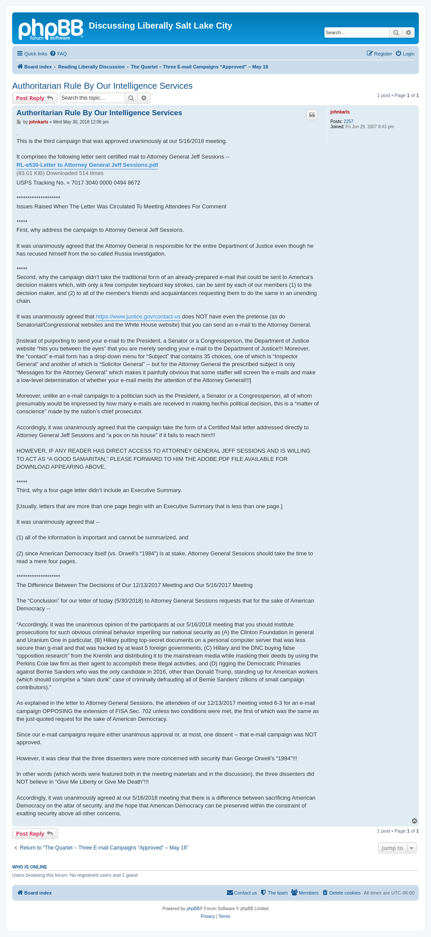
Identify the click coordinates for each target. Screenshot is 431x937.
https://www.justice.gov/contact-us (138, 316)
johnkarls (340, 112)
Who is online (29, 866)
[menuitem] (58, 54)
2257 (348, 121)
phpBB (193, 908)
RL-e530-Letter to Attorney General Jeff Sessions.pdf (87, 165)
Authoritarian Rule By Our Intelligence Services (102, 86)
